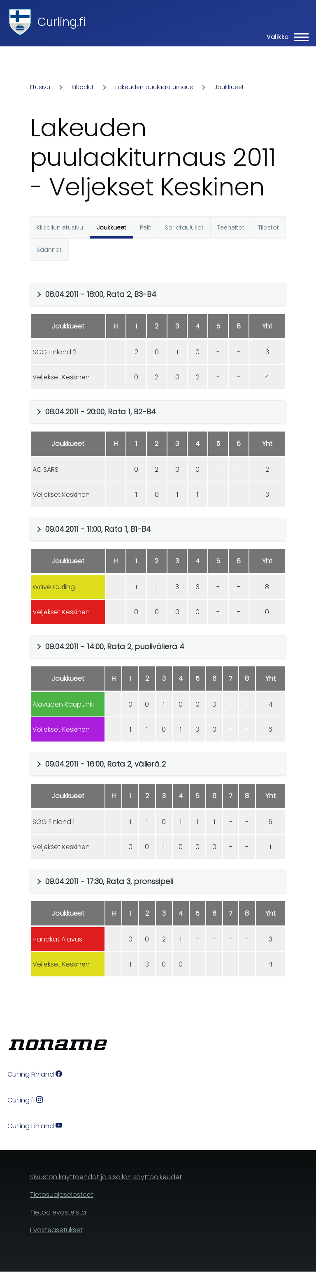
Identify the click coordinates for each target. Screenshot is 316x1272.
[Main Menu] (285, 37)
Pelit (145, 227)
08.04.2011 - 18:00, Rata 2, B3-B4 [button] (100, 294)
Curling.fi (61, 22)
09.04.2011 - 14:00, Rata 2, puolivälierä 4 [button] (114, 646)
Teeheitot (230, 227)
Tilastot (268, 227)
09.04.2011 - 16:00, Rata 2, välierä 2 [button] (105, 764)
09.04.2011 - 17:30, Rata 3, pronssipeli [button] (109, 881)
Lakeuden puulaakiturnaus (154, 87)
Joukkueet (229, 87)
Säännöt (49, 250)
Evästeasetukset (56, 1230)
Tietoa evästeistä (58, 1212)
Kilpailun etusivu (60, 227)
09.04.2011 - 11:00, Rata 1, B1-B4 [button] (98, 529)
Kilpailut (83, 87)
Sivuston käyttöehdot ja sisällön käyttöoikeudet (106, 1177)
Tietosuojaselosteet (61, 1194)
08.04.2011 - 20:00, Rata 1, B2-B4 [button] (100, 411)
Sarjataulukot (184, 227)
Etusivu (40, 87)
